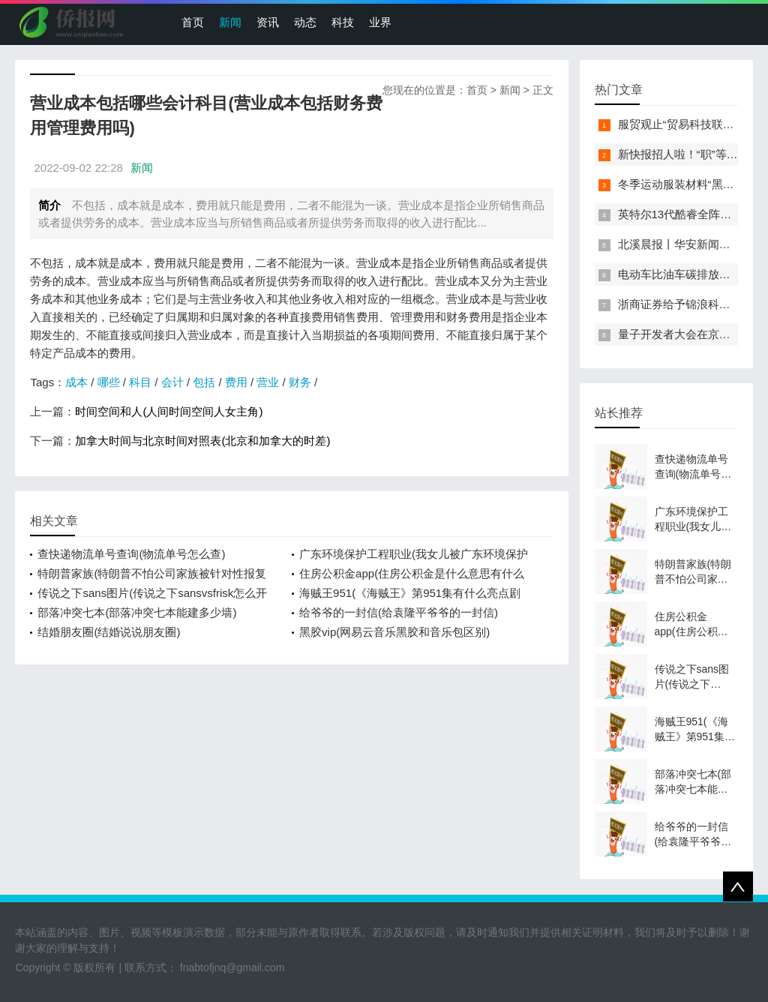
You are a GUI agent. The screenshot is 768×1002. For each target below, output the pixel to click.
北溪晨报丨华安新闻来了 (680, 244)
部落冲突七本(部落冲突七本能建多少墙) (137, 612)
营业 (267, 382)
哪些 (109, 382)
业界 (380, 22)
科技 (343, 22)
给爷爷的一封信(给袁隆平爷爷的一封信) (398, 612)
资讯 (267, 22)
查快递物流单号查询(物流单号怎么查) (131, 554)
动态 (305, 22)
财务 (300, 382)
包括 (204, 382)
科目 (140, 382)
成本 (76, 382)
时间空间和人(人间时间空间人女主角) (168, 411)
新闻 (230, 22)
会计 (172, 382)
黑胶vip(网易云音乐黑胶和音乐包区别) (394, 632)
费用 (236, 382)
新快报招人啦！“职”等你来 (683, 154)
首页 (193, 22)
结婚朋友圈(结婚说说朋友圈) (109, 632)
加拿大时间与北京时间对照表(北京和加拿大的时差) (202, 440)
